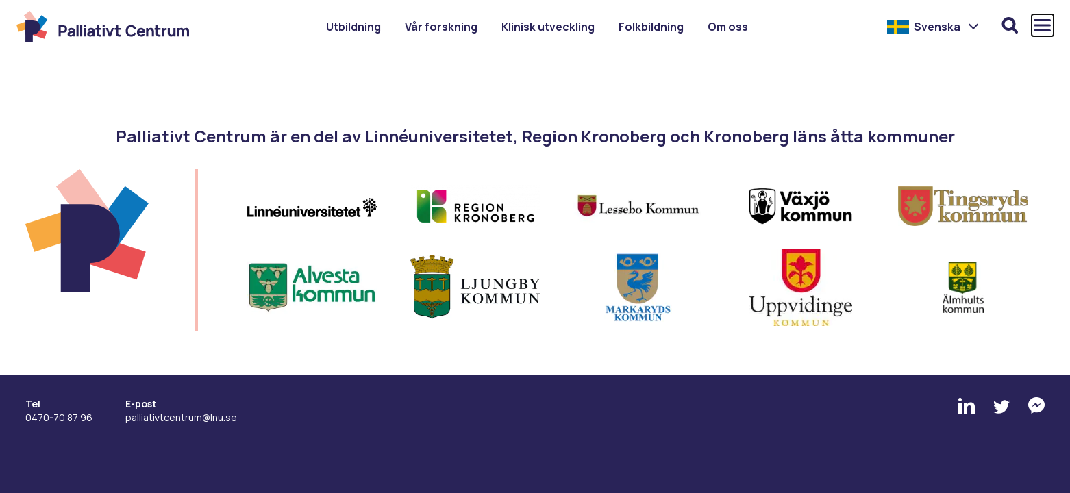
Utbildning (353, 26)
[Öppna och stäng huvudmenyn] (1043, 25)
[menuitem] (933, 26)
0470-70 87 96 (58, 417)
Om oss (728, 26)
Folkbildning (651, 26)
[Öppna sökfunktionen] (1009, 25)
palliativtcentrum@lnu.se (181, 417)
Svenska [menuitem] (937, 26)
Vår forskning (441, 26)
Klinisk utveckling (548, 26)
